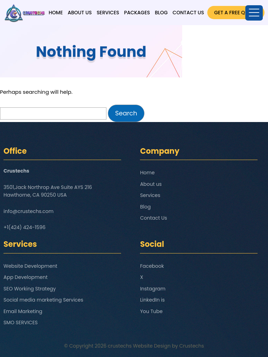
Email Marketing (22, 311)
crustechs (120, 345)
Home (56, 12)
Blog (161, 12)
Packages (137, 12)
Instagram (152, 288)
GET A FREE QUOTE (236, 12)
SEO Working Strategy (29, 288)
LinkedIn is (152, 299)
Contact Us (188, 12)
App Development (25, 277)
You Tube (151, 311)
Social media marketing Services (43, 299)
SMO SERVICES (20, 322)
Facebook (152, 266)
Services (108, 12)
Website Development (30, 266)
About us (80, 12)
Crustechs (191, 345)
